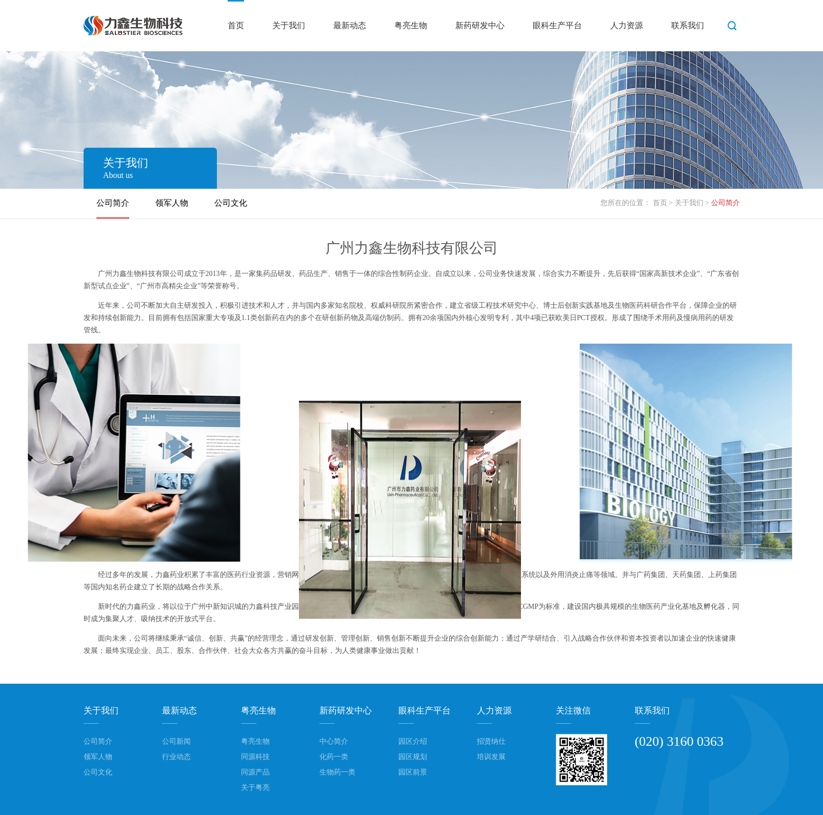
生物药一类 (337, 772)
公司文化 (230, 202)
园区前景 (412, 772)
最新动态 (349, 25)
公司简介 (112, 202)
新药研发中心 (480, 25)
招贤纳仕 (491, 741)
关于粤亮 (255, 787)
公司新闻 (176, 741)
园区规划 (412, 757)
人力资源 (626, 25)
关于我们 (288, 25)
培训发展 (491, 757)
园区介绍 (412, 741)
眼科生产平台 (557, 25)
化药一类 (333, 757)
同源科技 (255, 757)
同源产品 (255, 772)
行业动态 (176, 757)
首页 (236, 25)
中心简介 (333, 741)
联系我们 (687, 25)
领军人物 (171, 202)
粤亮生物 (410, 25)
